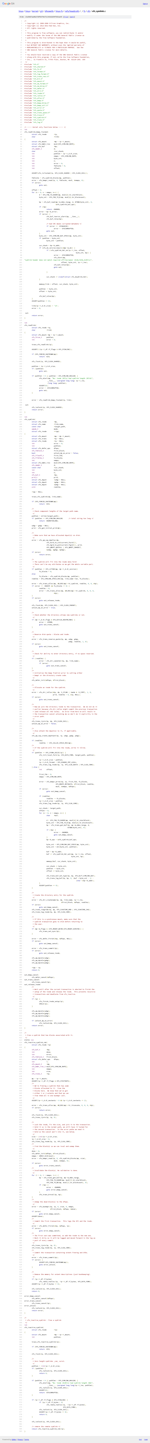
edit (72, 17)
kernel (35, 11)
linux (21, 11)
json (146, 1439)
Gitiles (14, 1439)
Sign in (145, 4)
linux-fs (59, 11)
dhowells (49, 11)
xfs (88, 11)
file (66, 17)
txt (140, 1439)
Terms (26, 1439)
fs (84, 11)
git (41, 11)
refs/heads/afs (72, 11)
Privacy (20, 1439)
